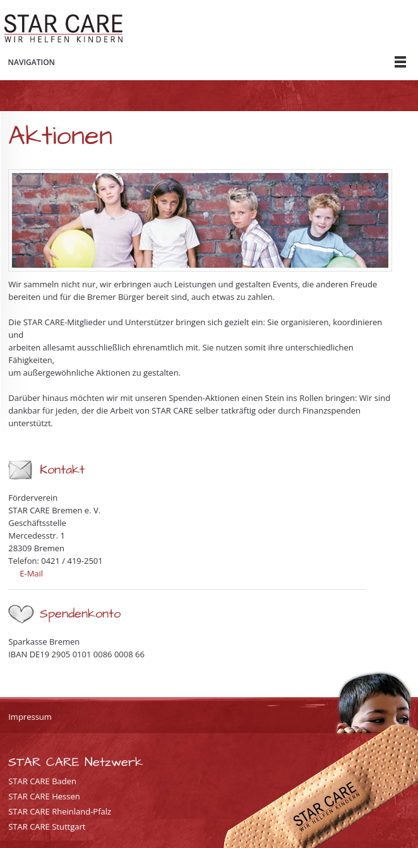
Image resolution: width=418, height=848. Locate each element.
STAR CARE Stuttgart (46, 826)
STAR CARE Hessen (44, 796)
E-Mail (31, 573)
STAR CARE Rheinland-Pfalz (59, 811)
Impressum (30, 716)
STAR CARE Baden (42, 781)
